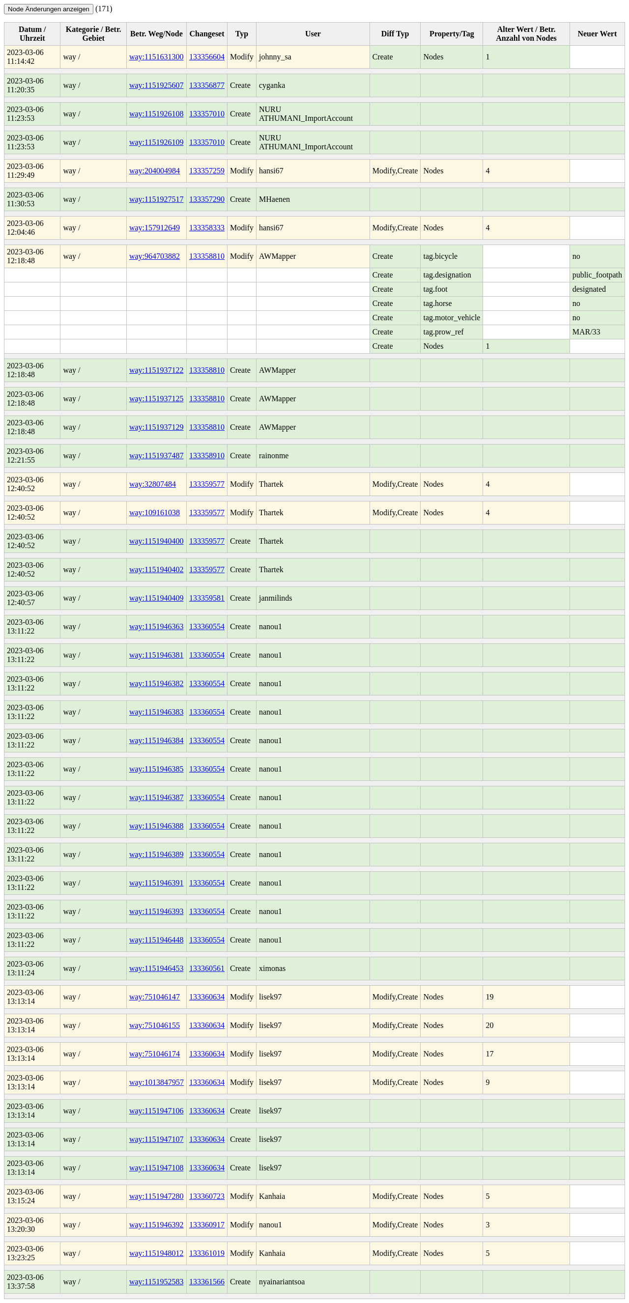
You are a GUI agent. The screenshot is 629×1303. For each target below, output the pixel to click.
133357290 (207, 199)
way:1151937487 (156, 455)
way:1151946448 (156, 940)
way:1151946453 (156, 968)
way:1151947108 (156, 1168)
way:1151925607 (156, 85)
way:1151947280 (156, 1196)
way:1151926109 (156, 142)
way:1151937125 (156, 398)
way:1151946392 (156, 1224)
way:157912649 (154, 227)
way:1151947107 (156, 1139)
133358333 (207, 227)
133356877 (207, 85)
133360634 (207, 997)
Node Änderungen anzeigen (48, 9)
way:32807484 (152, 484)
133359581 (207, 598)
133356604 (207, 57)
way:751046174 (154, 1054)
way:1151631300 (156, 57)
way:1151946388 (156, 826)
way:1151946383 (156, 712)
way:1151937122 (156, 370)
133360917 (207, 1224)
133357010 (207, 114)
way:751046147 (154, 997)
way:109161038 (154, 512)
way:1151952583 (156, 1281)
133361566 (207, 1281)
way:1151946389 (156, 854)
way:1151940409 (156, 598)
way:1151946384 (156, 740)
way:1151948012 (156, 1253)
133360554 (207, 626)
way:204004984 (154, 170)
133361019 (207, 1253)
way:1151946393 (156, 911)
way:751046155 (154, 1025)
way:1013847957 (156, 1082)
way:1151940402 (156, 569)
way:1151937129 (156, 427)
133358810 (207, 256)
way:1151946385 (156, 769)
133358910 (207, 455)
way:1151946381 (156, 655)
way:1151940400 (156, 541)
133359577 (207, 484)
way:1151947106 (156, 1111)
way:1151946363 (156, 626)
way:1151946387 (156, 797)
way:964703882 (154, 256)
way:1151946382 (156, 683)
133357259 (207, 170)
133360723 (207, 1196)
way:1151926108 (156, 114)
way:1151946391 (156, 883)
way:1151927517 (156, 199)
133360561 (207, 968)
